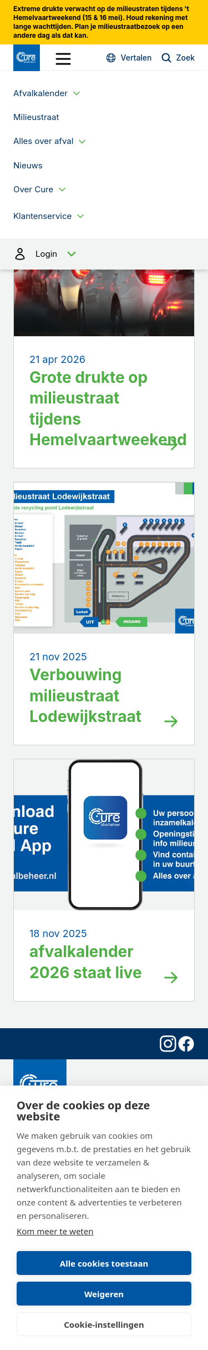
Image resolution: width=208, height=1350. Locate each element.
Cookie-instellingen (104, 1324)
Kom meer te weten (55, 1231)
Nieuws (28, 165)
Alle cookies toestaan (104, 1263)
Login (104, 254)
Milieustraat (36, 117)
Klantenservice (42, 216)
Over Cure (33, 189)
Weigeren (104, 1293)
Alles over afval (43, 141)
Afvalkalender (40, 93)
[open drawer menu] (63, 58)
